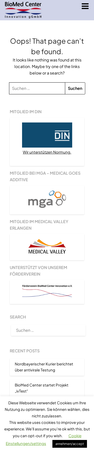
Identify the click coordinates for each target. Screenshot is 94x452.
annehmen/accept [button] (69, 444)
